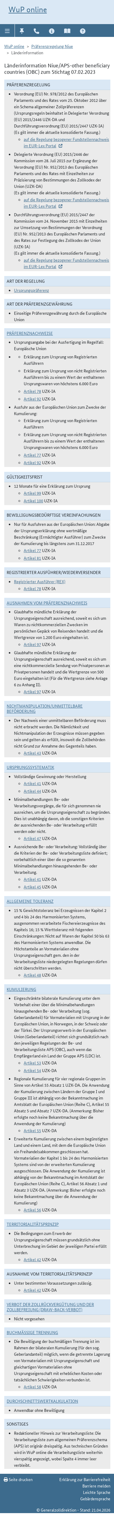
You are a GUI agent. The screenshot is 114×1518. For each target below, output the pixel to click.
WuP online (28, 9)
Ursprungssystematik (30, 767)
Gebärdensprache (95, 1498)
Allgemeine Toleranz (30, 901)
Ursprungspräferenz (31, 290)
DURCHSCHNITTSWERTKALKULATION (42, 1401)
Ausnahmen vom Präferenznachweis (47, 603)
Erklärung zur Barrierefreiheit (84, 1479)
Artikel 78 (32, 391)
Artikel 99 (32, 493)
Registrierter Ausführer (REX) (39, 581)
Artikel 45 (32, 887)
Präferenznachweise (30, 333)
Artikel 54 (32, 1070)
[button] (7, 30)
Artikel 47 (32, 838)
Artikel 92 (32, 399)
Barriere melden (96, 1486)
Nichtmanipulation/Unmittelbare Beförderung (45, 708)
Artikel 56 (32, 1210)
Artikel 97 (32, 644)
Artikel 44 (32, 791)
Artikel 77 (32, 455)
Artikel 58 (32, 1386)
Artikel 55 (32, 1130)
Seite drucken (18, 1479)
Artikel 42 (32, 1259)
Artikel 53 (32, 1063)
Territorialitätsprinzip (33, 1224)
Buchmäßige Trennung (32, 1332)
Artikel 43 (32, 753)
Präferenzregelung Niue (52, 46)
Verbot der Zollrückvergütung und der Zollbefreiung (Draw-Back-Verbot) (50, 1306)
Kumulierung (21, 989)
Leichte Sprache (96, 1492)
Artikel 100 (33, 500)
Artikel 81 (32, 558)
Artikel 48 (32, 975)
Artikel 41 (32, 783)
